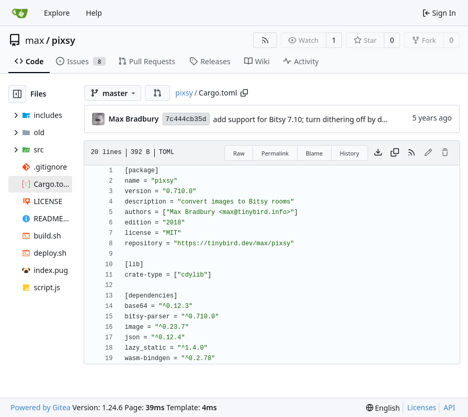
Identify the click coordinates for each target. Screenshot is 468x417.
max (34, 40)
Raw (239, 153)
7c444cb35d (186, 119)
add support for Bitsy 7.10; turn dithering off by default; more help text (334, 119)
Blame (314, 153)
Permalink (275, 153)
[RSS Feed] (265, 40)
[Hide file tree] (17, 94)
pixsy (63, 40)
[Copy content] (394, 153)
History (349, 153)
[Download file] (378, 153)
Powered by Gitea (40, 407)
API (449, 407)
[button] (157, 93)
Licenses (422, 407)
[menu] (383, 408)
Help (94, 13)
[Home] (20, 13)
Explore (57, 13)
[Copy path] (244, 93)
